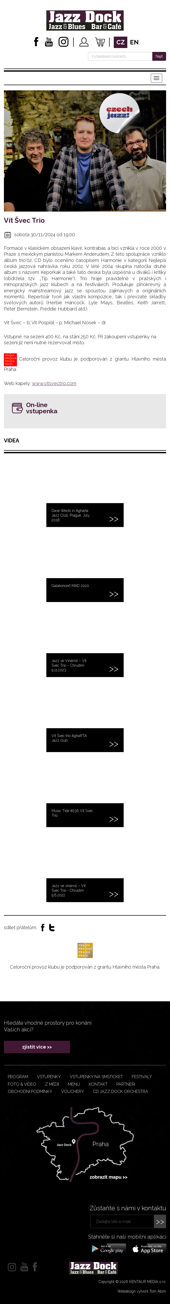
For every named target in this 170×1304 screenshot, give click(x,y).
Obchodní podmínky (30, 1091)
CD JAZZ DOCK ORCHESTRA (120, 1091)
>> (160, 1221)
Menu (74, 1084)
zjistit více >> (37, 1047)
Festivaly (142, 1076)
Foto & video (22, 1084)
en (134, 42)
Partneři (125, 1084)
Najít (159, 56)
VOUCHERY (72, 1091)
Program (18, 1076)
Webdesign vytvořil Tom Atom (141, 1291)
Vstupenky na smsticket (96, 1076)
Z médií (52, 1084)
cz (120, 42)
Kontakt (98, 1084)
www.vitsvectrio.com (54, 383)
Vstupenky (49, 1076)
